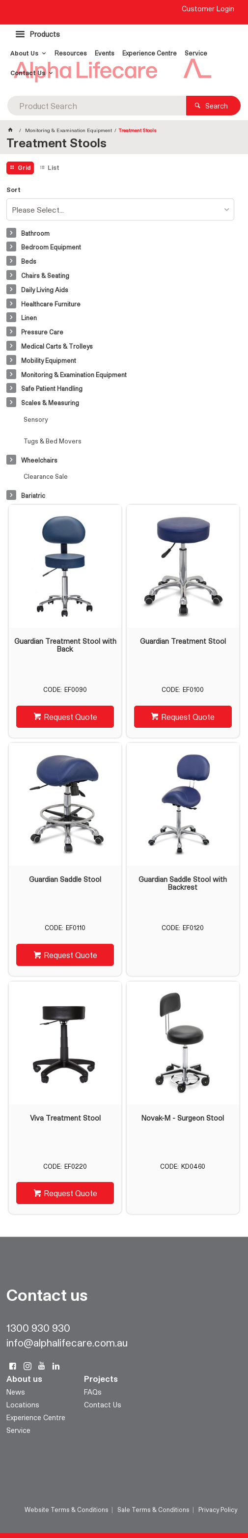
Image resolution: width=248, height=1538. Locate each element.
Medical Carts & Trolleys (57, 346)
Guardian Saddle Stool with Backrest (182, 883)
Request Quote (70, 716)
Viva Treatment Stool (65, 1118)
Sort (13, 190)
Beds (28, 261)
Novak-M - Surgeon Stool (182, 1118)
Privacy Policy (217, 1509)
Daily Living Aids (44, 289)
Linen (29, 317)
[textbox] (97, 105)
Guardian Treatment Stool (183, 641)
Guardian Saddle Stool (65, 879)
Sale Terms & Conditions (153, 1509)
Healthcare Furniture (51, 304)
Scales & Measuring (50, 402)
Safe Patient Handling (52, 388)
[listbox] (120, 209)
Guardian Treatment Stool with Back (65, 645)
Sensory (36, 419)
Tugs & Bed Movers (53, 441)
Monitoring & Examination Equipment (74, 374)
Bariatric (33, 495)
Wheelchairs (39, 460)
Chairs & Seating (45, 275)
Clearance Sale (46, 476)
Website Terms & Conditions (67, 1509)
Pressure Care (42, 332)
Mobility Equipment (48, 360)
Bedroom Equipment (51, 247)
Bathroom (35, 233)
